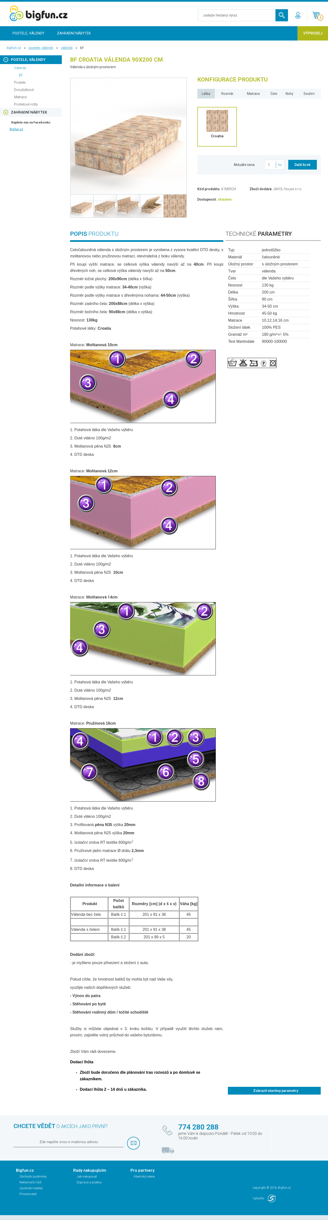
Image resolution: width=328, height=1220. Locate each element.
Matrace (253, 94)
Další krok (303, 165)
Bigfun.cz (16, 129)
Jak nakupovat (87, 1176)
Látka (206, 94)
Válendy (67, 48)
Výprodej (312, 33)
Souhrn (309, 94)
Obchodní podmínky (33, 1176)
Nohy (289, 94)
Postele (19, 82)
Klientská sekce (144, 1176)
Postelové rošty (26, 104)
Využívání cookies (31, 1188)
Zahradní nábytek (74, 33)
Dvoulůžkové (24, 90)
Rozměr (227, 94)
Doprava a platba (89, 1182)
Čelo (274, 94)
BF (21, 75)
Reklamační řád (30, 1182)
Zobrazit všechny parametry (275, 1091)
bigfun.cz (14, 48)
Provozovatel (28, 1194)
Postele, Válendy (28, 33)
